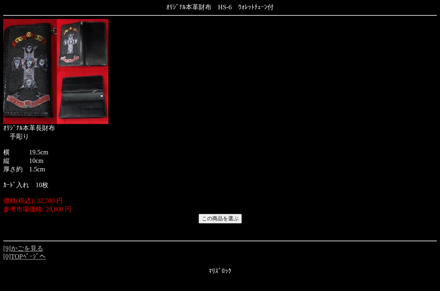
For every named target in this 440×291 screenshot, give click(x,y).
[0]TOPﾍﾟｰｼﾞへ (24, 256)
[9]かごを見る (23, 248)
